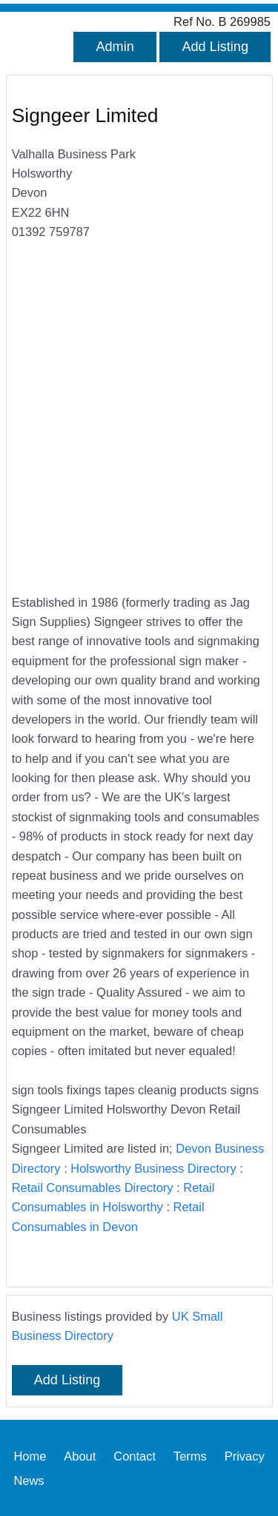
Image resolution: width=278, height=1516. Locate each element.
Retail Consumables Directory (92, 1187)
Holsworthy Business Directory (153, 1168)
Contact (134, 1455)
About (80, 1455)
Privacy (245, 1455)
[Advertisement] (139, 426)
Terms (190, 1455)
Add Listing (215, 46)
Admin (114, 46)
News (28, 1479)
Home (29, 1455)
